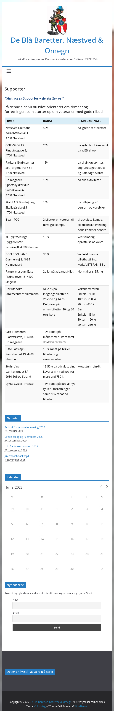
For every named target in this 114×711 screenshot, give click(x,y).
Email (15, 612)
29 (12, 509)
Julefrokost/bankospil (17, 456)
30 (27, 509)
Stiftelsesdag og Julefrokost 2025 (24, 436)
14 (42, 539)
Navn (15, 599)
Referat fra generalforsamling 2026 (25, 427)
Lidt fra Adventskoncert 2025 (21, 446)
